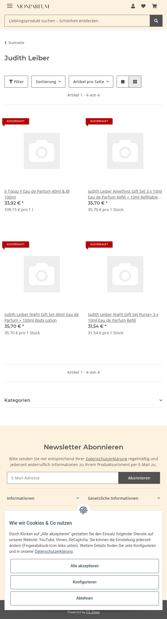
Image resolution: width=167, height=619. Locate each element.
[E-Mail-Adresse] (63, 478)
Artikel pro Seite (88, 81)
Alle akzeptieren (84, 566)
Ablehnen (84, 598)
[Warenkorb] (154, 6)
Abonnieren (139, 478)
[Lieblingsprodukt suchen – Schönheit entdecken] (77, 21)
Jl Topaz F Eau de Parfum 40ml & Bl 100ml (37, 194)
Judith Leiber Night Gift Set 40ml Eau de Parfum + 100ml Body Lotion (41, 317)
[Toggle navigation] (10, 3)
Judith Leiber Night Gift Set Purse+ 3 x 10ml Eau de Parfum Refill (123, 317)
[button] (133, 6)
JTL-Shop (93, 612)
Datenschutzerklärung (106, 458)
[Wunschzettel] (143, 6)
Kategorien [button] (17, 400)
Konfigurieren (84, 582)
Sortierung (46, 81)
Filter (16, 81)
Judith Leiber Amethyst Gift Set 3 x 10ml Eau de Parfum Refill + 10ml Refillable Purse (125, 194)
